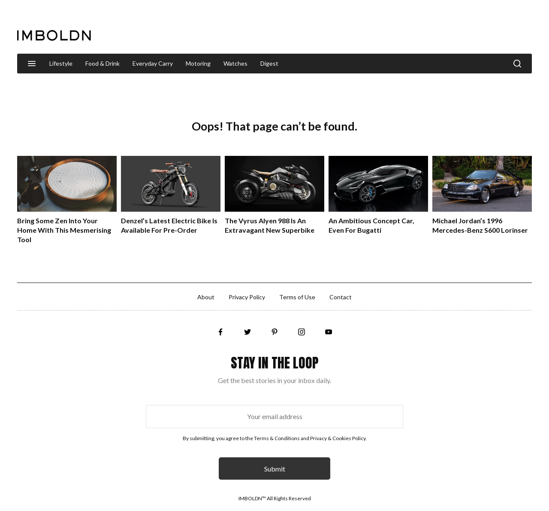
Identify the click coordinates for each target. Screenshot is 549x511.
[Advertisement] (376, 27)
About (205, 297)
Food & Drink (102, 63)
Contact (340, 297)
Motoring (198, 63)
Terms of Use (297, 297)
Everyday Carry (153, 63)
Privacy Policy (247, 297)
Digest (269, 63)
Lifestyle (60, 63)
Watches (235, 63)
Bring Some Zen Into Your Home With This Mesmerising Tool (64, 229)
